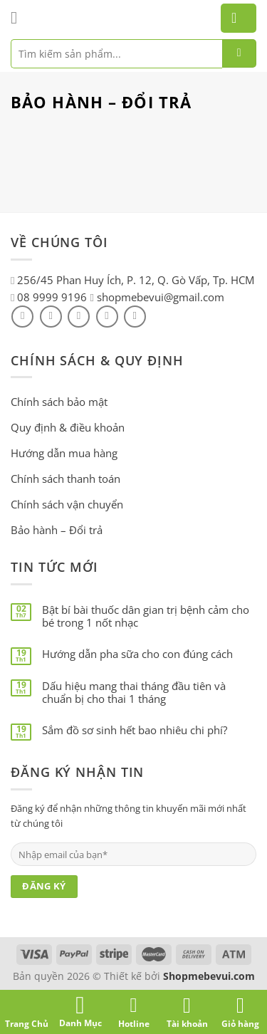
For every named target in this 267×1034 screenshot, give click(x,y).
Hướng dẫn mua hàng (64, 453)
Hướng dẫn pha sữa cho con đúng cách (137, 653)
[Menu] (19, 17)
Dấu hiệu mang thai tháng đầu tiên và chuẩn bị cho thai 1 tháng (134, 692)
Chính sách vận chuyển (67, 504)
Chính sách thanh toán (65, 478)
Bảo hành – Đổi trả (57, 530)
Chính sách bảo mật (59, 402)
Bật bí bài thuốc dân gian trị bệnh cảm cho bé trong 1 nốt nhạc (145, 616)
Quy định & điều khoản (68, 427)
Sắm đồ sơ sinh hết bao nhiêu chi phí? (134, 730)
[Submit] (239, 53)
